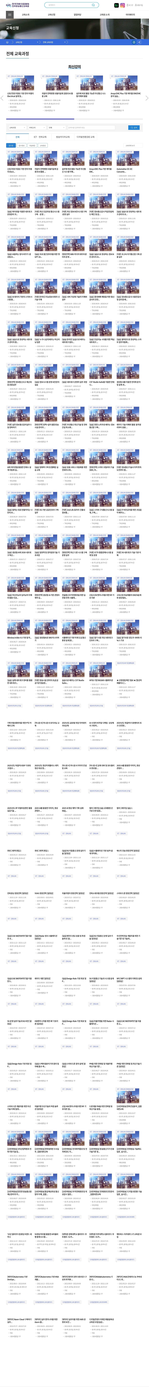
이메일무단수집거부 (40, 1364)
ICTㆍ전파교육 (40, 111)
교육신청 (19, 16)
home (9, 16)
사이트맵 (55, 1364)
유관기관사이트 (126, 1364)
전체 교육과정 (48, 16)
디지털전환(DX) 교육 (86, 111)
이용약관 (9, 1364)
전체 (17, 111)
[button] (2, 72)
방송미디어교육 (63, 111)
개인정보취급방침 (23, 1364)
